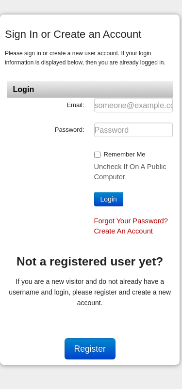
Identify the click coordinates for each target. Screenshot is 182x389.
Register (90, 349)
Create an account (123, 231)
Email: (75, 105)
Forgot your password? (131, 221)
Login (108, 199)
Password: (69, 129)
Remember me (125, 154)
